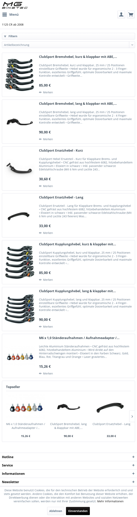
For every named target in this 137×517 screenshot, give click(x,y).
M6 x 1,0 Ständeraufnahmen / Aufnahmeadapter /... (79, 338)
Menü (10, 14)
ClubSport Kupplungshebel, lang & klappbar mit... (77, 291)
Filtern (10, 36)
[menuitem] (10, 14)
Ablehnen (55, 511)
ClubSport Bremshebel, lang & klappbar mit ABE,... (78, 104)
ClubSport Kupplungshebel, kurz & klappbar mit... (77, 244)
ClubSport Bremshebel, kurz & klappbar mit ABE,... (78, 57)
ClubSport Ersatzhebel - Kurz (61, 151)
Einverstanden (78, 511)
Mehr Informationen (110, 501)
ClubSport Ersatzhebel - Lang (61, 197)
